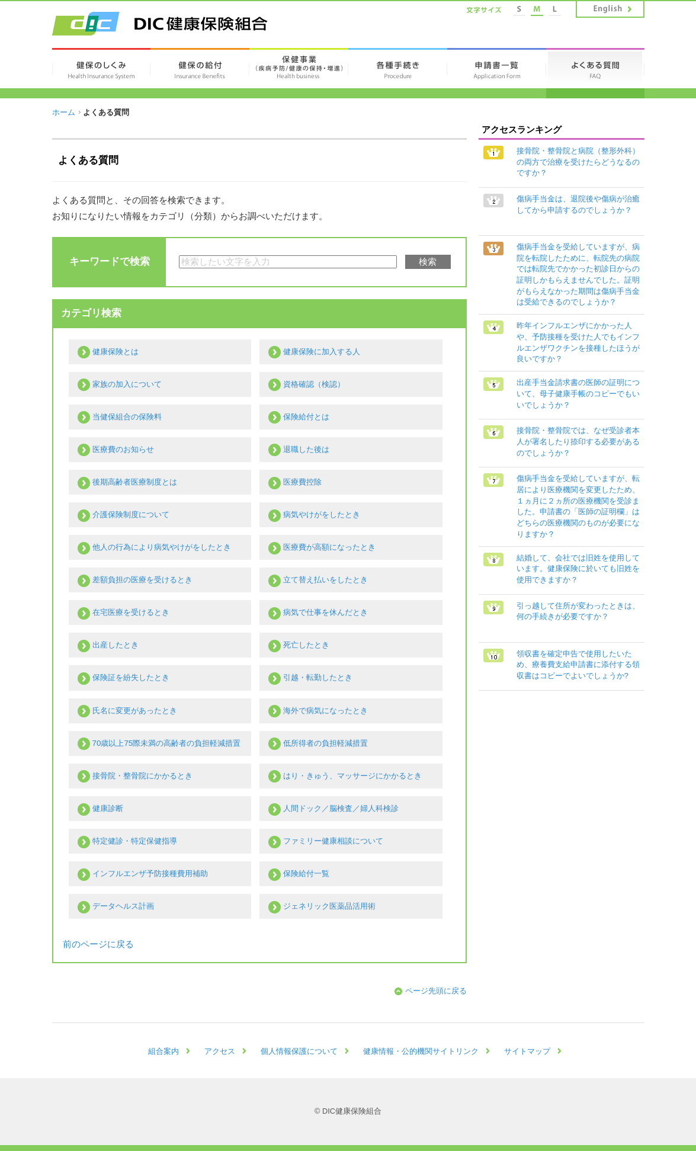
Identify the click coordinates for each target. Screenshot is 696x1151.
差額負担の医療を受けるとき (142, 579)
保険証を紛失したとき (130, 677)
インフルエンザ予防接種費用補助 (150, 873)
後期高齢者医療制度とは (134, 481)
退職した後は (306, 449)
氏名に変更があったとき (134, 710)
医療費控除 (302, 481)
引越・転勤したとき (317, 677)
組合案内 (163, 1051)
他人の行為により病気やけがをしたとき (161, 547)
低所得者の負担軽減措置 (325, 743)
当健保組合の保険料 (127, 416)
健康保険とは (115, 351)
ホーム (63, 112)
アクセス (219, 1051)
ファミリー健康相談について (333, 840)
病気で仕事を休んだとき (325, 612)
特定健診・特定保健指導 (134, 840)
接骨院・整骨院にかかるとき (142, 775)
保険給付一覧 (306, 873)
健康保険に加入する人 (321, 351)
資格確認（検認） (314, 384)
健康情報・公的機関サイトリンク (421, 1051)
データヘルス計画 (123, 906)
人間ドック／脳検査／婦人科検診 (341, 808)
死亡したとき (306, 644)
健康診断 (107, 808)
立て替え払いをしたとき (325, 579)
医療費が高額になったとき (329, 547)
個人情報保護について (299, 1051)
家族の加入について (127, 384)
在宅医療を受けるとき (130, 612)
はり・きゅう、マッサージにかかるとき (352, 775)
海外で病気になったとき (325, 710)
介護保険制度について (130, 514)
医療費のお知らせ (123, 449)
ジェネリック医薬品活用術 (329, 906)
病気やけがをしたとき (321, 514)
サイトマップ (527, 1051)
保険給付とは (306, 416)
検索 (428, 262)
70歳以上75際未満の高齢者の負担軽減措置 (166, 743)
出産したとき (115, 644)
